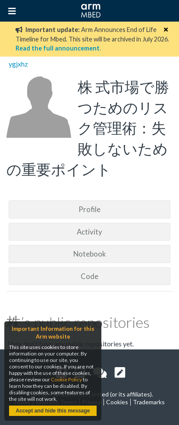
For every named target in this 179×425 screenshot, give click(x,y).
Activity (89, 231)
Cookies (117, 402)
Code (89, 276)
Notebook (89, 253)
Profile (89, 209)
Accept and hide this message (53, 411)
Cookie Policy (66, 379)
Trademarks (149, 402)
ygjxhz (18, 64)
